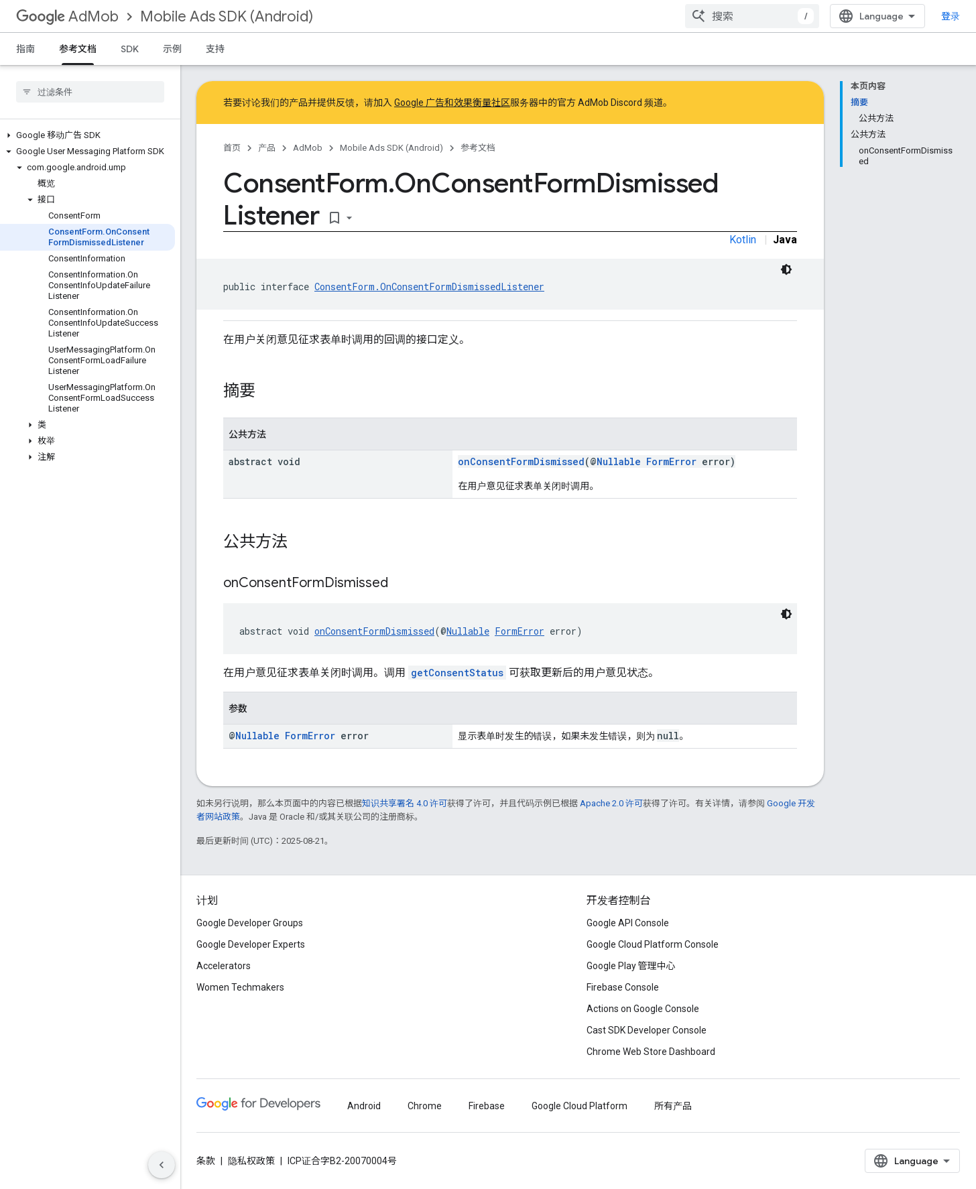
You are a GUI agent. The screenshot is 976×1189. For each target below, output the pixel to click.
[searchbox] (90, 92)
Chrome (425, 1106)
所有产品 (673, 1106)
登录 (950, 16)
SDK (130, 49)
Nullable (619, 461)
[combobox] (752, 16)
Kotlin (742, 239)
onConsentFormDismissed (521, 461)
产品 (267, 148)
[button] (87, 135)
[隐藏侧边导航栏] (161, 1164)
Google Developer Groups (249, 923)
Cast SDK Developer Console (647, 1030)
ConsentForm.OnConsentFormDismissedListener (429, 286)
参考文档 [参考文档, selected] (78, 49)
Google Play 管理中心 (631, 965)
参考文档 (478, 148)
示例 (172, 49)
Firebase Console (623, 987)
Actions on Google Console (643, 1008)
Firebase (487, 1106)
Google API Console (628, 923)
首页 (232, 148)
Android (364, 1106)
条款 (205, 1160)
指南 (25, 49)
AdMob (67, 16)
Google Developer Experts (250, 944)
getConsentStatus (457, 672)
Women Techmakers (240, 987)
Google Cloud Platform (579, 1106)
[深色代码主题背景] (786, 269)
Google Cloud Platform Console (653, 944)
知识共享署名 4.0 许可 (404, 803)
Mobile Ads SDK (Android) (226, 16)
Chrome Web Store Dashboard (651, 1051)
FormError (671, 461)
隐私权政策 (251, 1160)
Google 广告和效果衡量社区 (452, 102)
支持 (215, 49)
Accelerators (223, 965)
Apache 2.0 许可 (611, 803)
